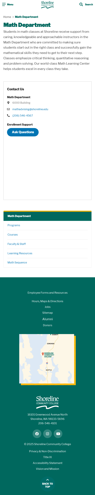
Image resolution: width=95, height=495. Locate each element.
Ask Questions (23, 132)
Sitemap (47, 312)
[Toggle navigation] (7, 5)
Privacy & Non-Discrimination (47, 451)
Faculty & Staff (17, 244)
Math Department (19, 216)
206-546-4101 (47, 423)
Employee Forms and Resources (48, 292)
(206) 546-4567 (22, 115)
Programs (14, 225)
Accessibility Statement (47, 463)
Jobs (48, 307)
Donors (47, 325)
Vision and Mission (47, 468)
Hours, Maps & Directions (47, 301)
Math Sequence (17, 262)
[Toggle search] (86, 5)
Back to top (47, 485)
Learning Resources (20, 253)
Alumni (47, 319)
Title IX (47, 457)
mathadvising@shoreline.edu (30, 109)
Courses (13, 234)
